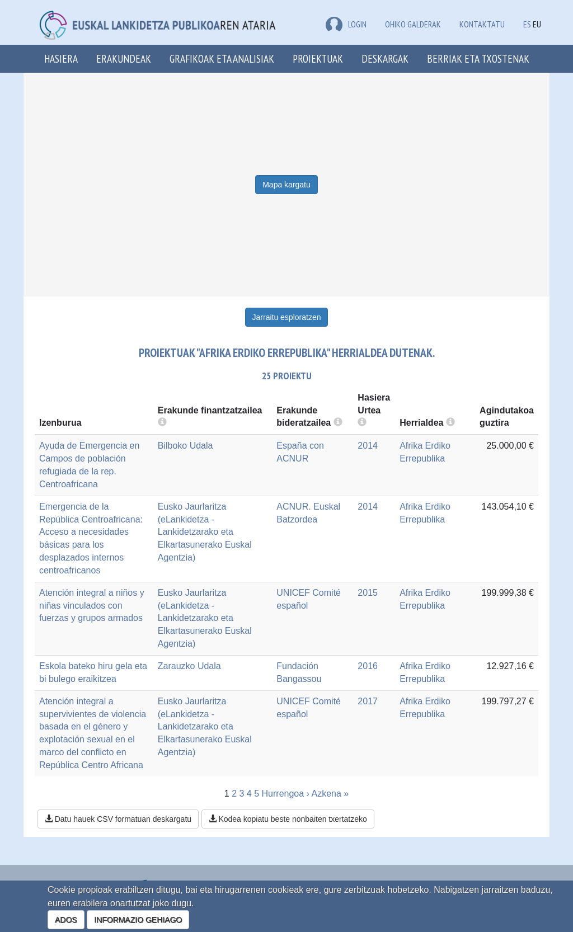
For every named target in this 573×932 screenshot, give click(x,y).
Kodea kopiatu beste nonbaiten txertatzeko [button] (288, 819)
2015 (368, 592)
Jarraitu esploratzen (286, 317)
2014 (368, 445)
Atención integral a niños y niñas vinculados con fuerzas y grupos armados (91, 605)
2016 (368, 666)
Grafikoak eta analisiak (222, 58)
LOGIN (346, 24)
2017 (368, 701)
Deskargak (384, 58)
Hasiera (61, 58)
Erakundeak (123, 58)
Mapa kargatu (286, 184)
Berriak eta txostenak (478, 58)
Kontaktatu (482, 24)
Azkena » (330, 793)
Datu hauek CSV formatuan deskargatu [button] (118, 819)
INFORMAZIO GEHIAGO (138, 919)
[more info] (362, 422)
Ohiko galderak (413, 24)
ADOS (66, 919)
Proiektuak (318, 58)
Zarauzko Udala (189, 666)
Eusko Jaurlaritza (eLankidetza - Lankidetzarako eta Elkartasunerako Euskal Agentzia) (205, 532)
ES (527, 24)
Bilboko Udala (185, 445)
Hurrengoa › (285, 793)
